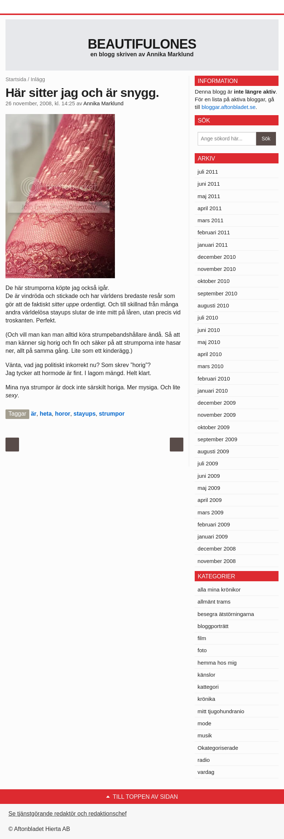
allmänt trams (214, 601)
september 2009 (217, 439)
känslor (206, 675)
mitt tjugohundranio (221, 711)
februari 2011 (214, 232)
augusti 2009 (213, 451)
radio (204, 760)
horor (62, 414)
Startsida (15, 79)
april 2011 (210, 208)
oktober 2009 (214, 427)
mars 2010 (211, 366)
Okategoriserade (218, 748)
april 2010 (210, 354)
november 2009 (217, 415)
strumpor (111, 414)
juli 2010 (208, 317)
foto (202, 650)
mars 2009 (211, 512)
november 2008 (217, 561)
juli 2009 (208, 463)
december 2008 (217, 548)
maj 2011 (209, 196)
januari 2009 (213, 536)
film (202, 638)
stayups (85, 414)
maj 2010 (209, 342)
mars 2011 (211, 220)
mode (205, 723)
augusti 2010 (213, 305)
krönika (206, 699)
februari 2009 (214, 524)
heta (46, 414)
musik (205, 735)
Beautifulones (142, 44)
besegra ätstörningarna (226, 614)
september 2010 (217, 293)
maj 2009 (209, 488)
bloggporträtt (213, 626)
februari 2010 (214, 378)
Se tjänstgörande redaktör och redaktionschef (67, 813)
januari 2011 (213, 245)
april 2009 (210, 500)
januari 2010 (213, 391)
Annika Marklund (103, 103)
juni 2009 (209, 476)
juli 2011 (208, 172)
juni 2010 (209, 330)
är (33, 414)
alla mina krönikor (219, 589)
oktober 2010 (214, 281)
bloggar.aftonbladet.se (229, 107)
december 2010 (217, 257)
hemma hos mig (217, 663)
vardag (206, 772)
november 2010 (217, 269)
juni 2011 (209, 184)
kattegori (208, 687)
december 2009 (217, 403)
